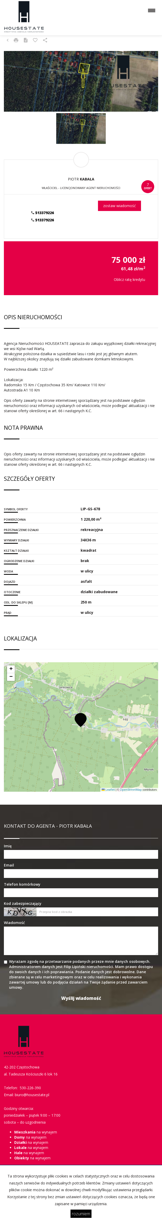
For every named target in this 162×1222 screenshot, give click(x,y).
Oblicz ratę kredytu (129, 279)
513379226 (42, 212)
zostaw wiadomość (119, 205)
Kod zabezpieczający (22, 903)
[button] (80, 720)
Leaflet (108, 789)
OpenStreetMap (131, 789)
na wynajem (35, 1132)
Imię (8, 845)
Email (9, 865)
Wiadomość (14, 922)
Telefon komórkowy (22, 884)
